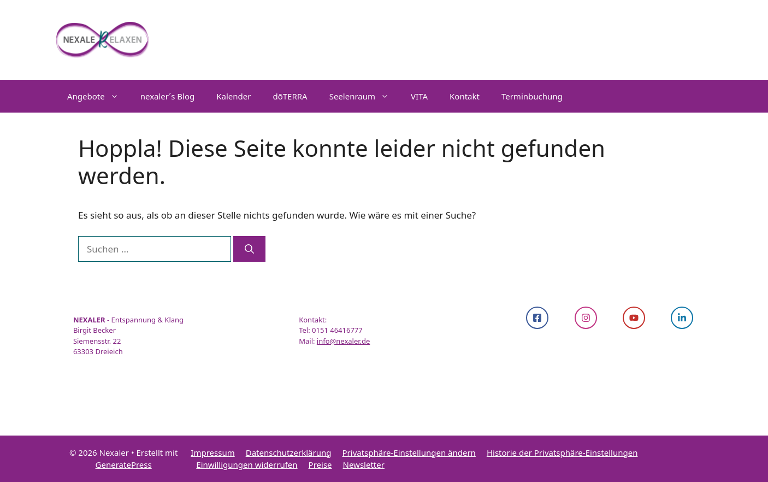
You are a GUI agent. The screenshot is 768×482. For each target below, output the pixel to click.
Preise (320, 464)
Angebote (98, 96)
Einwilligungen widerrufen (246, 464)
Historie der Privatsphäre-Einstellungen (562, 452)
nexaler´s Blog (167, 96)
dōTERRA (290, 96)
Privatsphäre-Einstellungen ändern (409, 452)
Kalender (233, 96)
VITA (419, 96)
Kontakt (465, 96)
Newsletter (364, 464)
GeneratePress (124, 464)
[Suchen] (249, 249)
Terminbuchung (532, 96)
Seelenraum (364, 96)
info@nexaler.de (343, 341)
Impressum (212, 452)
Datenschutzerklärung (289, 452)
